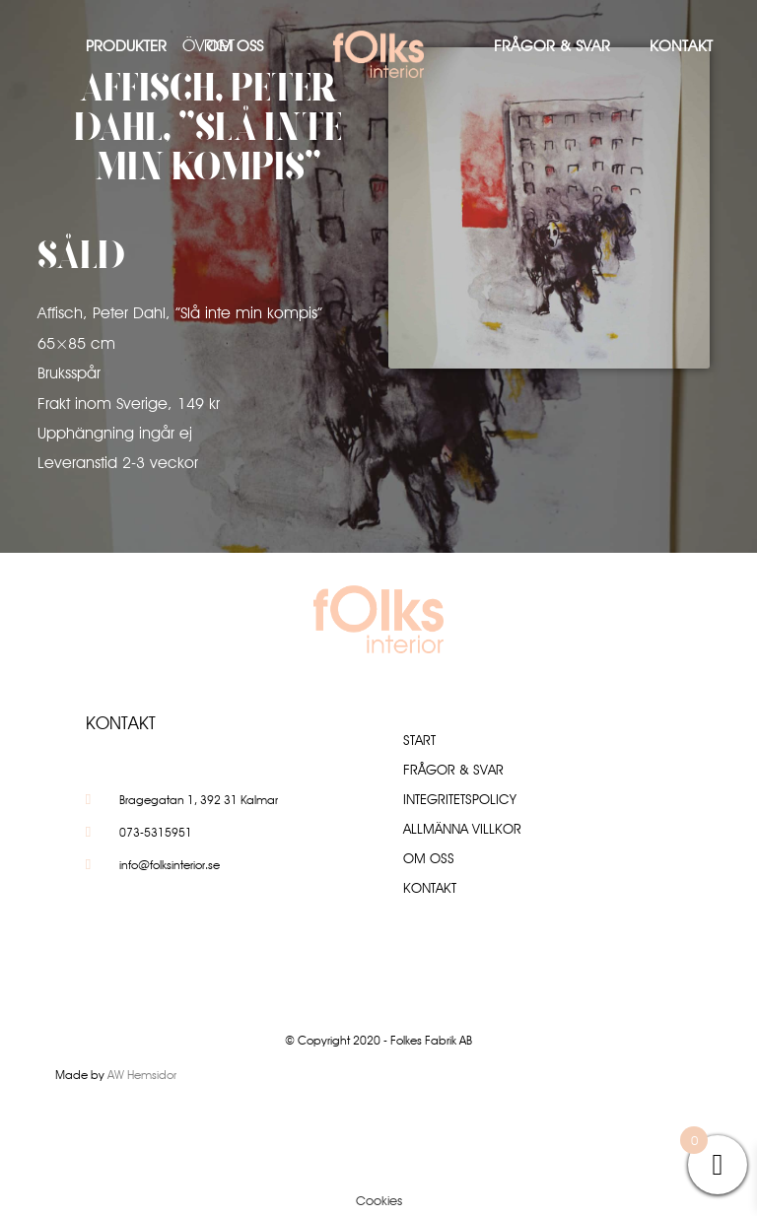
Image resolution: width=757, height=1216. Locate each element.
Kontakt (681, 45)
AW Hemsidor (141, 1074)
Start (419, 740)
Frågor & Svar (552, 45)
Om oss (234, 45)
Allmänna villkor (462, 829)
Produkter (126, 45)
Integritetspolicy (459, 799)
